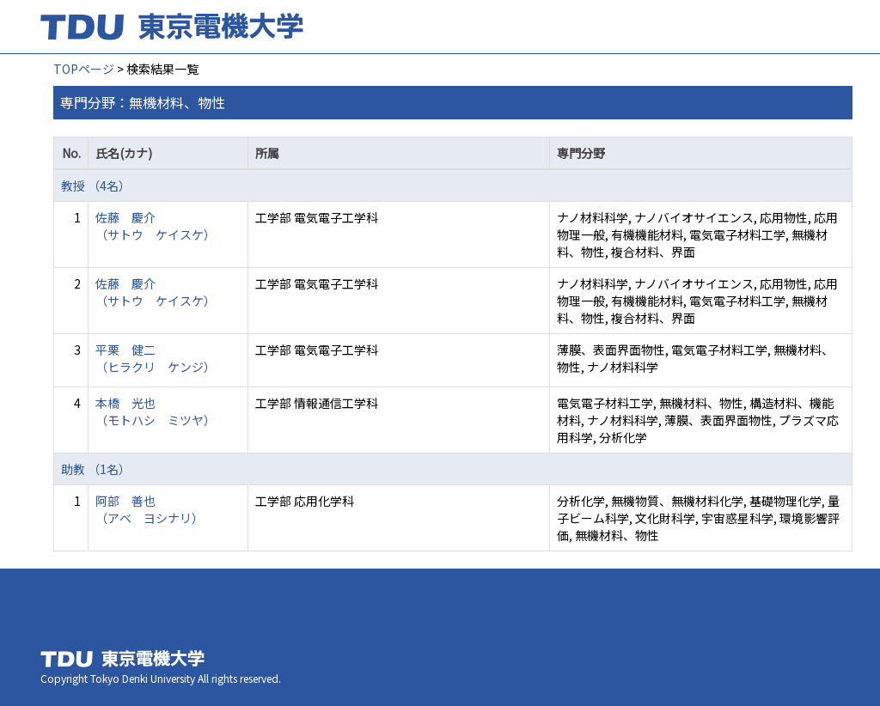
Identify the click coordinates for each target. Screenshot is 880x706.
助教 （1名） (96, 469)
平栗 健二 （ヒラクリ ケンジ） (155, 358)
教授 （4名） (96, 185)
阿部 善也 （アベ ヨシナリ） (149, 509)
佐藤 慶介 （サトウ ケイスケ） (155, 226)
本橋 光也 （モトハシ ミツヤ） (155, 411)
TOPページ (83, 68)
